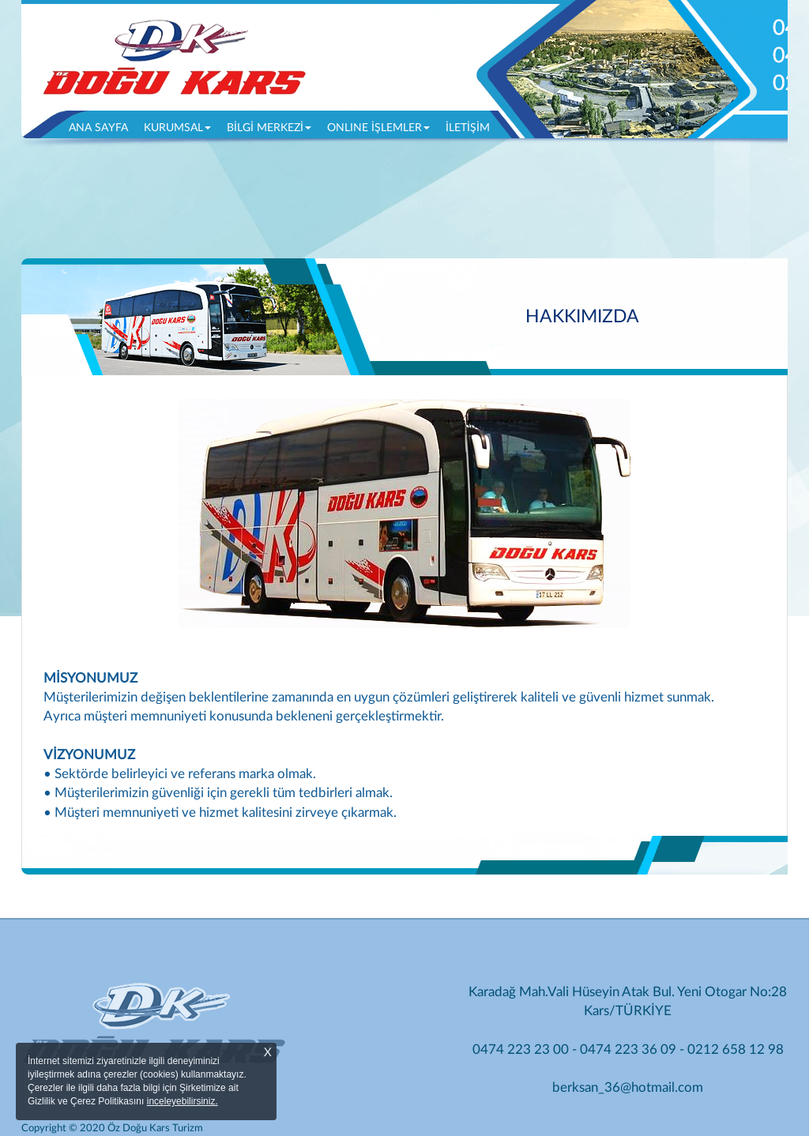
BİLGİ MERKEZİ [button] (269, 128)
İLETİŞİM (468, 128)
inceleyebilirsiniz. (182, 1101)
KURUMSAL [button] (177, 128)
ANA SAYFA (102, 126)
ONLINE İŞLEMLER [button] (378, 128)
